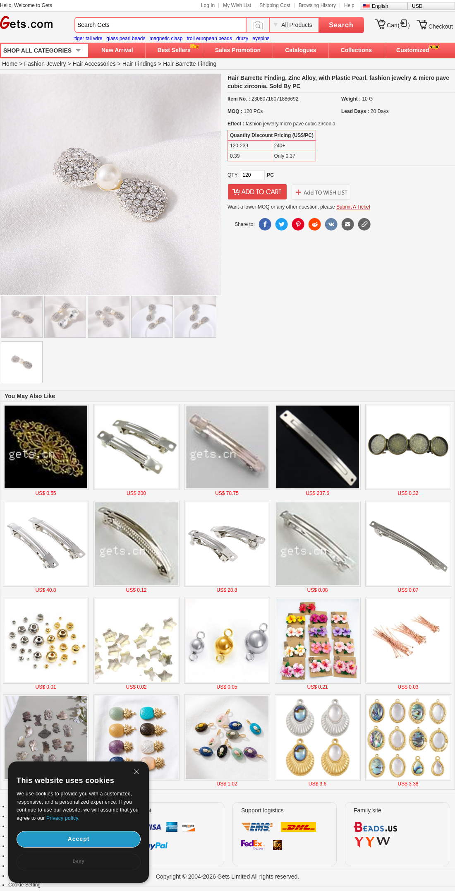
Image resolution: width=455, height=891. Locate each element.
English (380, 6)
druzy (242, 38)
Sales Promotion (238, 50)
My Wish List (237, 5)
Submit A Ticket (353, 207)
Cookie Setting (24, 885)
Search (341, 25)
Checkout (441, 26)
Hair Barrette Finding (189, 63)
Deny (78, 861)
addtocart (257, 192)
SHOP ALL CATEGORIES (37, 50)
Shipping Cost (274, 5)
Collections (356, 50)
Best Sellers (174, 50)
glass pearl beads (125, 38)
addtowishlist (321, 192)
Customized (412, 50)
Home (9, 63)
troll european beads (209, 38)
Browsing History (317, 5)
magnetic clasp (165, 38)
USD (417, 6)
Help (349, 5)
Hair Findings (139, 63)
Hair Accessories (93, 63)
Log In (208, 5)
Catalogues (300, 50)
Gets (26, 22)
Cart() (398, 25)
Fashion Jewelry (45, 63)
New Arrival (117, 50)
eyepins (260, 38)
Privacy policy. (62, 818)
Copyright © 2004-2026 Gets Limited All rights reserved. (227, 876)
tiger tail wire (88, 38)
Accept (79, 839)
